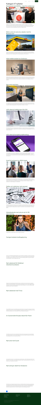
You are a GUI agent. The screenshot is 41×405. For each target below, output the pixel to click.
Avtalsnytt (29, 1)
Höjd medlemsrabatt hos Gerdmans (16, 58)
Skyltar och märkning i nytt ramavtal (16, 186)
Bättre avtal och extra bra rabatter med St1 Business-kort (18, 33)
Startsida (26, 1)
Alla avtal (36, 1)
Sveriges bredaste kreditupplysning (16, 237)
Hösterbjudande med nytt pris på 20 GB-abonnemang (18, 213)
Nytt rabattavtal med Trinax (14, 290)
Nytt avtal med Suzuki (12, 340)
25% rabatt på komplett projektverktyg (17, 134)
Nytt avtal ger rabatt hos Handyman (16, 365)
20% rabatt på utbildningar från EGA (16, 109)
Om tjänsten (5, 396)
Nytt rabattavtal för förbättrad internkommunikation (14, 264)
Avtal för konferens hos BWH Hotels (16, 160)
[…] (25, 27)
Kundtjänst (33, 1)
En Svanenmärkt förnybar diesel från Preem (19, 315)
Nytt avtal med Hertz (12, 84)
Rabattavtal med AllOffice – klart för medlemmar (20, 6)
